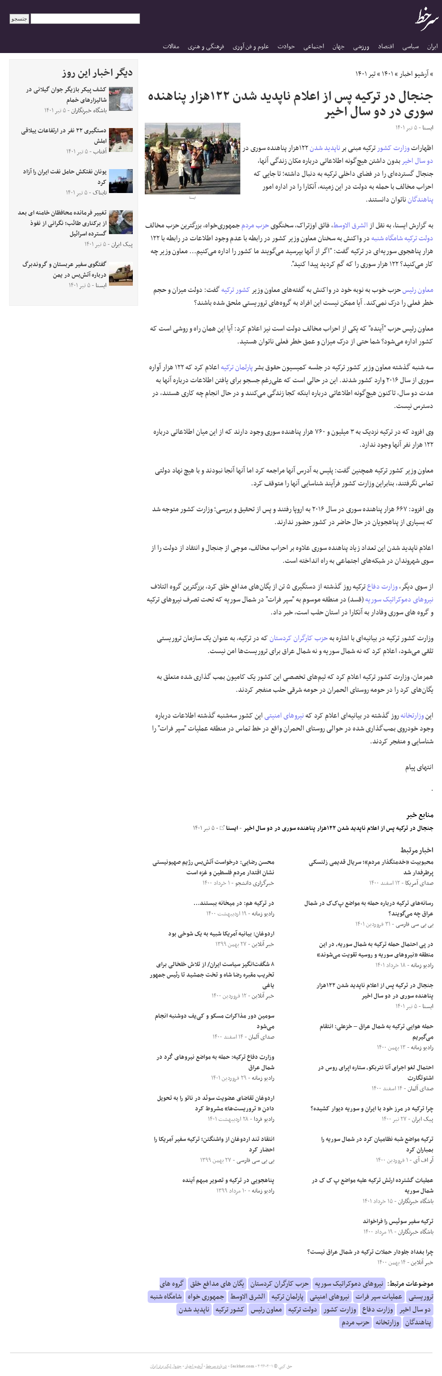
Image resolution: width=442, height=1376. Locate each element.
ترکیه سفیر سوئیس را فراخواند (398, 1221)
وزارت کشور (393, 148)
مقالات (171, 46)
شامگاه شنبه (387, 238)
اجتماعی (313, 46)
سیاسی (410, 46)
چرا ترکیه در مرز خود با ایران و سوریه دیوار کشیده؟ (372, 1109)
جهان (339, 46)
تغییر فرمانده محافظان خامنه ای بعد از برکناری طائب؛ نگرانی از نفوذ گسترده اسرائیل (62, 223)
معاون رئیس (417, 290)
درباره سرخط (216, 1366)
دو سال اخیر (417, 161)
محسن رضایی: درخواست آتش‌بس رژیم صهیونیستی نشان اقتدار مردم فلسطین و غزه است (213, 867)
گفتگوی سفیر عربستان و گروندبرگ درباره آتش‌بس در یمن (64, 269)
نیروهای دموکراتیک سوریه (399, 599)
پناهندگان (420, 200)
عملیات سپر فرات (379, 1296)
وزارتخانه (412, 716)
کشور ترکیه (235, 290)
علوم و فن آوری (251, 46)
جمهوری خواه (206, 1296)
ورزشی (361, 46)
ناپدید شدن (325, 148)
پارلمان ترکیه (237, 367)
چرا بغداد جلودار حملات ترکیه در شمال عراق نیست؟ (370, 1252)
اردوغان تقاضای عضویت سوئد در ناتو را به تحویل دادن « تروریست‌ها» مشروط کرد (215, 1103)
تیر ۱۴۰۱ (366, 74)
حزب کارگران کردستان (299, 638)
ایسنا (229, 828)
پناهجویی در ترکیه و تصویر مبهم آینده (228, 1180)
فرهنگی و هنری (206, 46)
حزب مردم (255, 225)
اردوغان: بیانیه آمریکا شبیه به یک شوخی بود (221, 934)
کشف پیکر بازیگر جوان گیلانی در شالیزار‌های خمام (66, 95)
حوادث (286, 46)
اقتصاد (386, 46)
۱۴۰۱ (387, 74)
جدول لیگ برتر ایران (166, 1366)
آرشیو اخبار (414, 74)
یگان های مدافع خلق (217, 1284)
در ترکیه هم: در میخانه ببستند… (234, 903)
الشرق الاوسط (350, 225)
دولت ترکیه (418, 238)
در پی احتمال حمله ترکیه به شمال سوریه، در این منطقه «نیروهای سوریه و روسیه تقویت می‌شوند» (375, 949)
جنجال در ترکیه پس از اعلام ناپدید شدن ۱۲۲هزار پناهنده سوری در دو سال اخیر (338, 828)
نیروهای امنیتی (284, 716)
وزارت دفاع (382, 586)
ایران (432, 46)
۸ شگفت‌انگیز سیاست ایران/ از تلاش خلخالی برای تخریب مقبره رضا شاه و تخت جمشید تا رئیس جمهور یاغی (212, 975)
